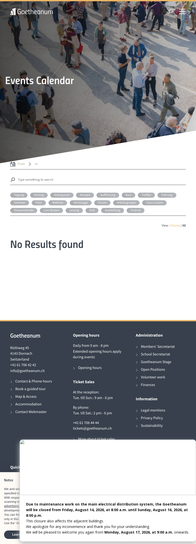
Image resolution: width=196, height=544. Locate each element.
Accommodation (28, 404)
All (184, 226)
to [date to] (36, 164)
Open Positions (153, 369)
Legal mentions (153, 410)
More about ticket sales (96, 439)
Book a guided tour (30, 389)
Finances (148, 384)
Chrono (175, 226)
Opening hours (90, 367)
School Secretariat (155, 354)
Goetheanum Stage (156, 362)
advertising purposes (18, 506)
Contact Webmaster (31, 411)
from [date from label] (21, 164)
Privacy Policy (152, 418)
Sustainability (152, 425)
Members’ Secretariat (158, 346)
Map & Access (25, 396)
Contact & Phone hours (33, 381)
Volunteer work (153, 377)
